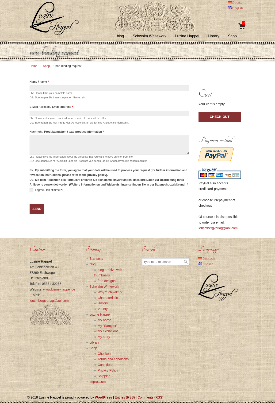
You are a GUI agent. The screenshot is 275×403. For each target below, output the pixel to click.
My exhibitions (108, 331)
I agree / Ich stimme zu (47, 190)
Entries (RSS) (125, 397)
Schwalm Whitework (104, 286)
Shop (46, 66)
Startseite (96, 258)
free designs (106, 281)
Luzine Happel (54, 18)
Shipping (104, 376)
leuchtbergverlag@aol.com (218, 228)
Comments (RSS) (150, 397)
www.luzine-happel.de (59, 289)
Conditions (105, 365)
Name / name (39, 81)
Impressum (97, 382)
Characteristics (108, 298)
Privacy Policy (108, 370)
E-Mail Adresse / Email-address (51, 106)
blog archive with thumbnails (108, 272)
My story (104, 337)
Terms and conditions (113, 359)
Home (34, 66)
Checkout (104, 354)
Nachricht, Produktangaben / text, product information (67, 131)
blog (92, 264)
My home (104, 320)
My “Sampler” (107, 326)
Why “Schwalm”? (110, 292)
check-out (219, 117)
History (103, 303)
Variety (103, 309)
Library (94, 342)
